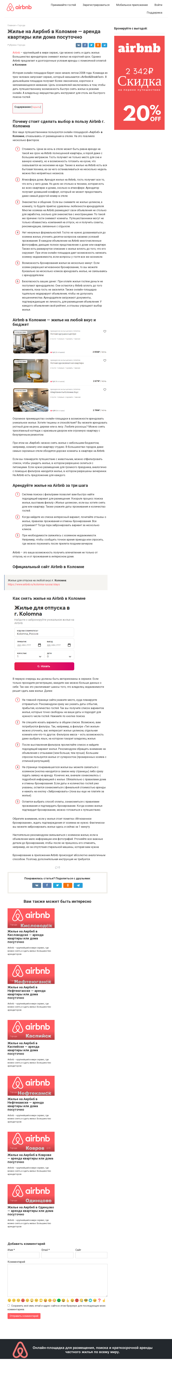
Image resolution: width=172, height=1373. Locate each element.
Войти (158, 5)
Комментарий (16, 1261)
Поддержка (154, 12)
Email (45, 1250)
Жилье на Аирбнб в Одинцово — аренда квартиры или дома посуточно (31, 1210)
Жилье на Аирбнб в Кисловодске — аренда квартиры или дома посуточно (26, 936)
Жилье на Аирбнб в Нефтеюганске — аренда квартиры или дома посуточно (27, 992)
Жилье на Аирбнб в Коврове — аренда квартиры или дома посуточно (30, 1158)
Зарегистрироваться (96, 5)
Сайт (78, 1250)
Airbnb (16, 52)
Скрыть (36, 107)
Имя (11, 1250)
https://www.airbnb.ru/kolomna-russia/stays (34, 584)
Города (21, 45)
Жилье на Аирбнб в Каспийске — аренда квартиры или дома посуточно (23, 1048)
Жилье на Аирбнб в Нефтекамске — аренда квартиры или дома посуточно (26, 1104)
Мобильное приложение (132, 5)
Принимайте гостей (63, 5)
